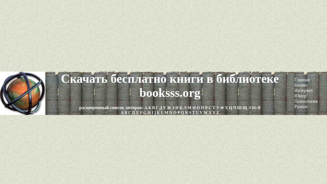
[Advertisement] (163, 36)
